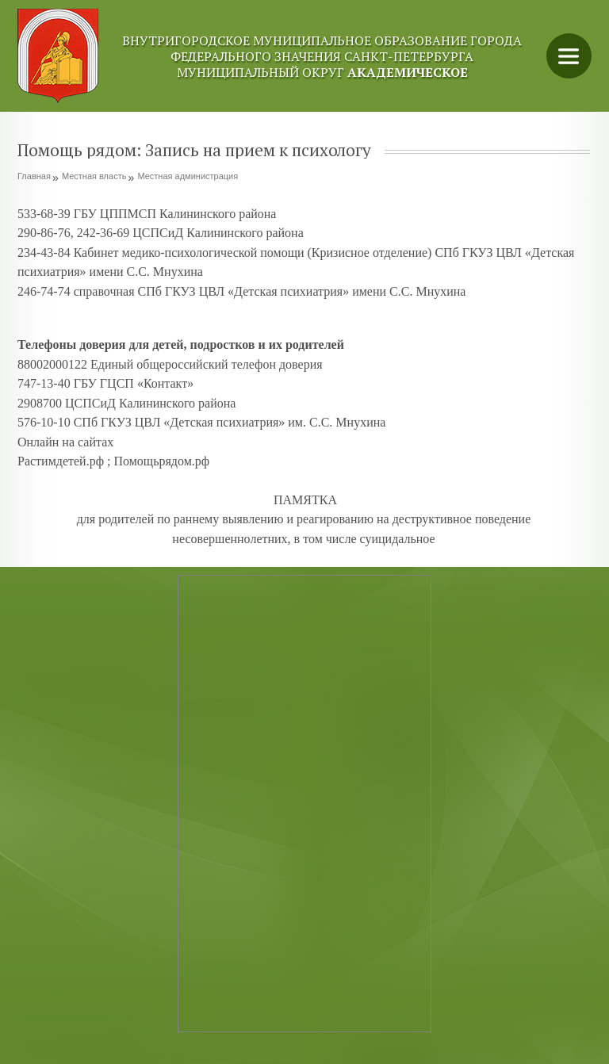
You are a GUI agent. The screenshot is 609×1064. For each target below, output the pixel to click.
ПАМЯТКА (305, 500)
